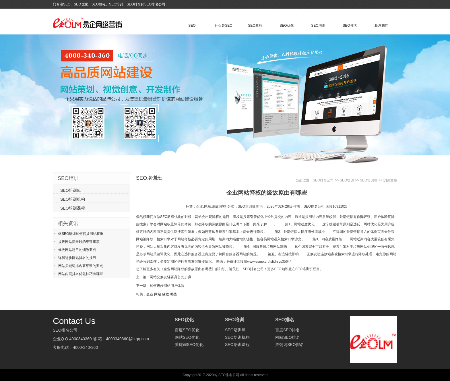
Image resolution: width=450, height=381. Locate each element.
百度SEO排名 (287, 330)
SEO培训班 (368, 180)
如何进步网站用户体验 (167, 286)
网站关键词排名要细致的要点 (80, 266)
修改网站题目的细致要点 (77, 250)
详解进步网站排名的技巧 (77, 258)
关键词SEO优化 (189, 344)
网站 (157, 294)
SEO (191, 26)
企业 (149, 294)
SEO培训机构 (72, 199)
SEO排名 (350, 26)
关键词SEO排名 (289, 344)
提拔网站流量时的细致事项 (79, 242)
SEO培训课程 (72, 208)
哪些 (173, 294)
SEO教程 (255, 26)
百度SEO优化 (187, 330)
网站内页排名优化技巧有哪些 (80, 274)
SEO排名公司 (323, 180)
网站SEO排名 (287, 337)
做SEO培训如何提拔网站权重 (80, 234)
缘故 (165, 294)
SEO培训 (318, 26)
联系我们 (381, 26)
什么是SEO (223, 26)
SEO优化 (287, 26)
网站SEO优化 (187, 337)
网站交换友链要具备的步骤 (170, 277)
